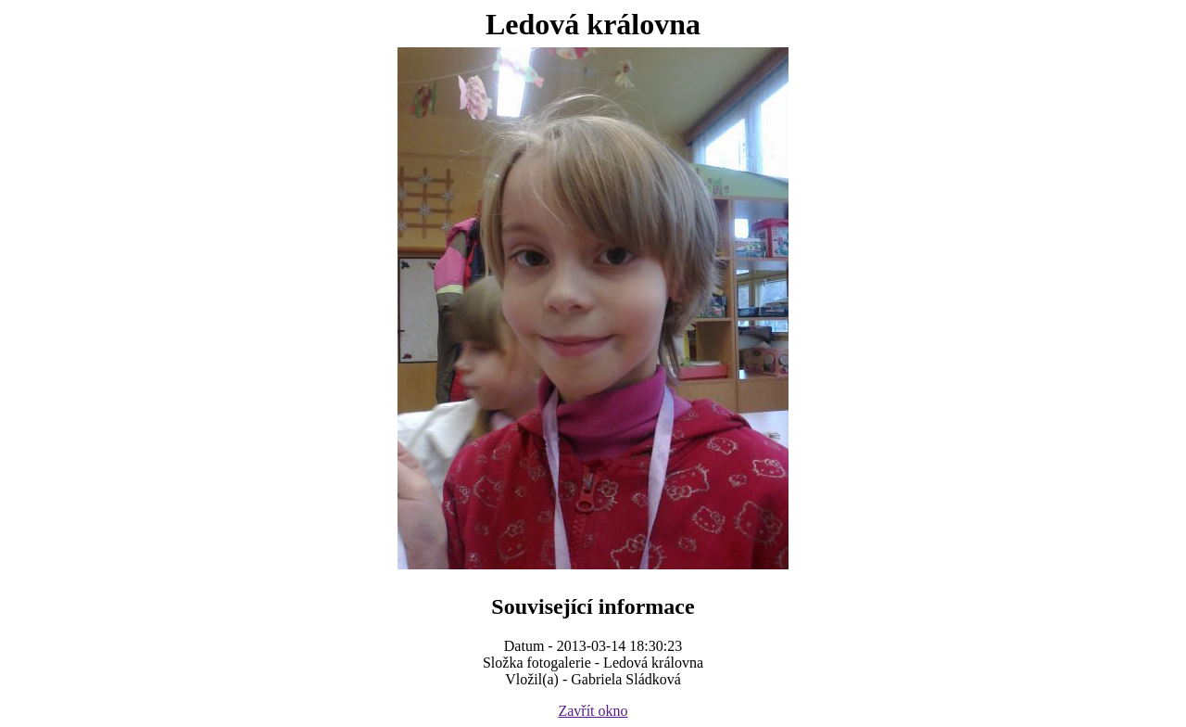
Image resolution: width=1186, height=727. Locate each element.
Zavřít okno (592, 711)
